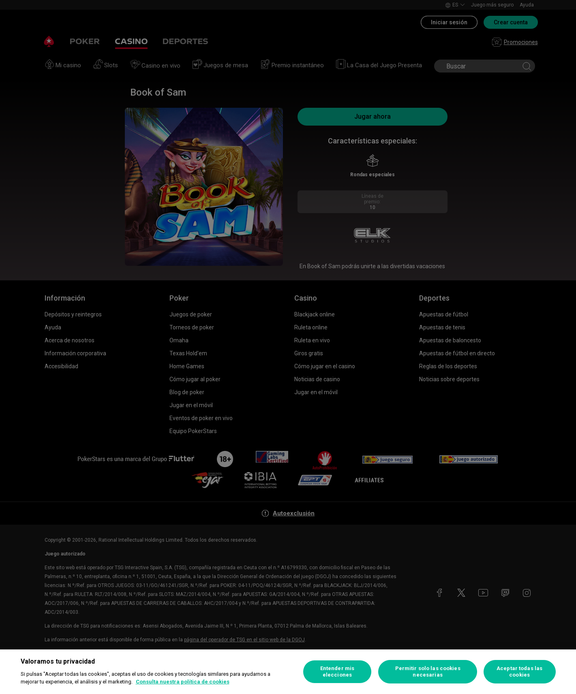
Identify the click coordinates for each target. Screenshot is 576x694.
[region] (288, 671)
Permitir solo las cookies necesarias (427, 671)
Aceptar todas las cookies (519, 671)
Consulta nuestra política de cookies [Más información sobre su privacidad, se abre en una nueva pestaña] (182, 682)
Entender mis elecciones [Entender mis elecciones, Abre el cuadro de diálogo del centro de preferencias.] (337, 671)
